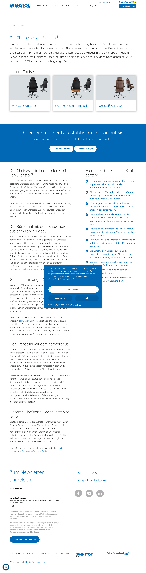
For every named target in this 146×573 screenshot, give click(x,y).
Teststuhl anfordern (127, 6)
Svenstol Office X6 (110, 106)
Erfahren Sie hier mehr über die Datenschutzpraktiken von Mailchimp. (30, 531)
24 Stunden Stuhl (26, 321)
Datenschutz (46, 554)
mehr (87, 298)
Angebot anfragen (86, 149)
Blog (91, 6)
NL (109, 2)
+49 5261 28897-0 (94, 472)
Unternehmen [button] (100, 6)
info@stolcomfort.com (98, 480)
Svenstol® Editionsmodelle (71, 106)
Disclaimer (59, 554)
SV (107, 2)
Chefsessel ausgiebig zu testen (104, 273)
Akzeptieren (73, 289)
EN (103, 2)
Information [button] (81, 6)
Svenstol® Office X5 (24, 106)
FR (105, 2)
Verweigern (60, 298)
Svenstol (13, 25)
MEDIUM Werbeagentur (34, 562)
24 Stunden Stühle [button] (44, 6)
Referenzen (70, 6)
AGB (68, 554)
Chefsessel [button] (59, 6)
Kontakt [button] (113, 6)
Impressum (32, 554)
